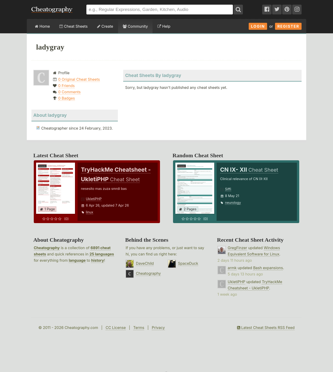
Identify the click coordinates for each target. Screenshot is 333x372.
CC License (115, 327)
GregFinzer (237, 247)
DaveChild (145, 263)
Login (258, 26)
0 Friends (66, 85)
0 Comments (69, 92)
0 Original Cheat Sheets (79, 79)
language (77, 260)
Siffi (228, 189)
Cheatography (47, 247)
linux (89, 212)
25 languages (101, 254)
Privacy (158, 327)
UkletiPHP (94, 199)
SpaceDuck (188, 263)
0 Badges (66, 98)
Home (42, 26)
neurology (233, 202)
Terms (138, 327)
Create (105, 26)
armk (232, 267)
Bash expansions (268, 267)
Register (288, 26)
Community (135, 26)
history (97, 260)
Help (163, 26)
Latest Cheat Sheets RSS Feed (266, 327)
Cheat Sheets (73, 26)
